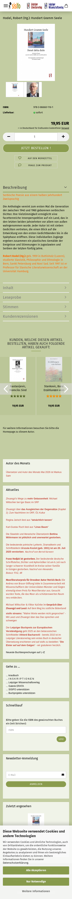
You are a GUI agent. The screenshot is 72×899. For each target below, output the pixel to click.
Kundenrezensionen (20, 316)
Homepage (9, 431)
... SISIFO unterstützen (17, 689)
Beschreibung (15, 187)
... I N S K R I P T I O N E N (20, 678)
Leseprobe (12, 297)
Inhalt (8, 288)
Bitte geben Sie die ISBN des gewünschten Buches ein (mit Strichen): (34, 721)
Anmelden (36, 784)
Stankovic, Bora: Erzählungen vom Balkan (54, 388)
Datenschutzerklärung (15, 862)
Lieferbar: (8, 112)
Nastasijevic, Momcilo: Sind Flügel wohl (17, 388)
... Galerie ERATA (15, 686)
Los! (61, 739)
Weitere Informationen (36, 891)
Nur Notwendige (36, 881)
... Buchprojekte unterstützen (20, 693)
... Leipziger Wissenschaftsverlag (23, 682)
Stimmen (10, 307)
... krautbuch (12, 675)
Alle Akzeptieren (36, 870)
